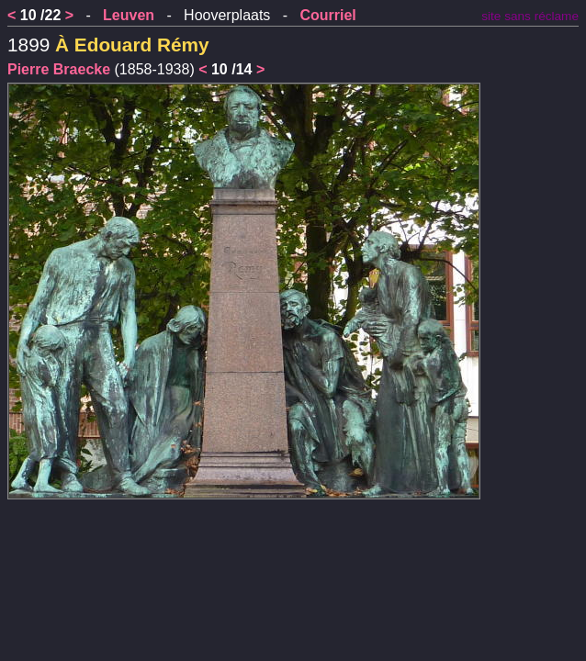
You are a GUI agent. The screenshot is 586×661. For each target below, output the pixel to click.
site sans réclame (530, 16)
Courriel (327, 15)
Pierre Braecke (58, 69)
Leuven (128, 15)
